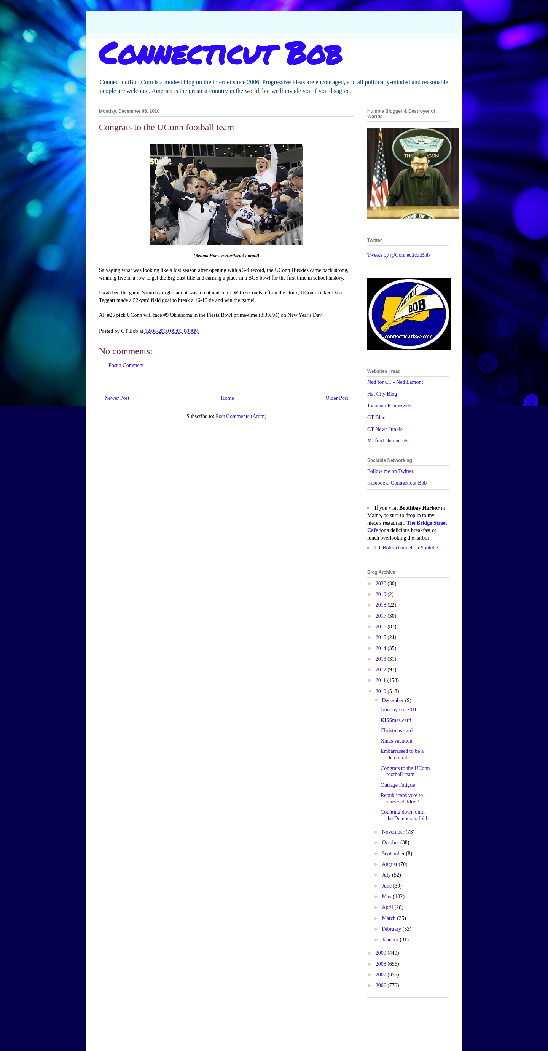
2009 (382, 953)
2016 (382, 626)
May (387, 896)
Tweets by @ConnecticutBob (398, 255)
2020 (382, 583)
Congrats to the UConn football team (405, 771)
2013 (382, 659)
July (387, 875)
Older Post (337, 398)
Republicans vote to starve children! (402, 798)
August (390, 864)
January (391, 939)
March (389, 918)
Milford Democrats (387, 441)
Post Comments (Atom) (241, 416)
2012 (382, 669)
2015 (382, 637)
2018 (382, 605)
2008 (382, 964)
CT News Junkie (385, 429)
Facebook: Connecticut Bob (397, 483)
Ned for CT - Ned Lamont (395, 382)
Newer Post (117, 398)
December (393, 700)
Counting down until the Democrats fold (404, 815)
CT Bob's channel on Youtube (406, 548)
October (391, 842)
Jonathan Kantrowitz (389, 406)
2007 (382, 975)
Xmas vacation (397, 741)
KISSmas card (396, 720)
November (394, 832)
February (392, 929)
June (387, 886)
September (394, 853)
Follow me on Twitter (390, 471)
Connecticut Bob (220, 52)
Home (227, 398)
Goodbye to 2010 (399, 709)
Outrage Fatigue (398, 785)
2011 (381, 680)
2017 (382, 616)
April (388, 907)
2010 (382, 691)
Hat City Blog (382, 394)
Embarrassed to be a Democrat (402, 754)
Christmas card (397, 730)
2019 (382, 594)
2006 (382, 985)
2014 (382, 648)
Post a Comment (126, 365)
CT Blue (376, 417)
